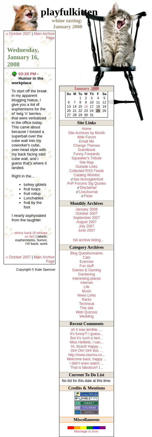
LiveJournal (88, 192)
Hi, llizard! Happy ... (86, 346)
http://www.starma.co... (86, 355)
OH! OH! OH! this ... (87, 351)
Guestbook (86, 150)
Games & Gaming (86, 270)
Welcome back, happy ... (86, 359)
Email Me (86, 141)
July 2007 (86, 226)
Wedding (86, 316)
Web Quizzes (86, 312)
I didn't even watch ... (86, 363)
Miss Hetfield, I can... (86, 342)
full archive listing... (88, 240)
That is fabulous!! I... (86, 367)
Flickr (88, 196)
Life (86, 287)
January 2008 (86, 88)
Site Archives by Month (86, 133)
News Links (86, 295)
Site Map (86, 162)
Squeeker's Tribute (86, 158)
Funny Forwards (87, 154)
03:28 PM (27, 74)
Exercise (86, 262)
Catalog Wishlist (87, 175)
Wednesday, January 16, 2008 (23, 57)
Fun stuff (86, 266)
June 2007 (86, 230)
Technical (86, 304)
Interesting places (86, 278)
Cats (86, 257)
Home (86, 129)
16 (86, 106)
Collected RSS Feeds (86, 171)
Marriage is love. (86, 431)
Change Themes (86, 145)
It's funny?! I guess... (86, 334)
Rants (86, 299)
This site (86, 308)
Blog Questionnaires (86, 253)
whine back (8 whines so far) (30, 234)
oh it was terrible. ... (86, 330)
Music (86, 291)
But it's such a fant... (86, 338)
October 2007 (87, 213)
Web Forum (86, 137)
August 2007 (86, 222)
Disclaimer (88, 188)
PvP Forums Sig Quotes (86, 183)
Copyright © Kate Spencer (35, 269)
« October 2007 (18, 34)
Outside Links (87, 167)
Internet (87, 283)
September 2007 (86, 218)
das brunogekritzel (88, 179)
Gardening (86, 274)
